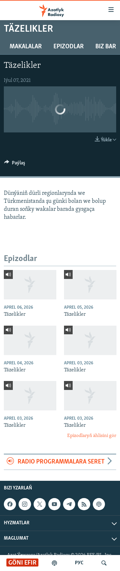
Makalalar (26, 47)
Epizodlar (68, 47)
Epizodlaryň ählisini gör (91, 435)
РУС (79, 563)
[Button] (14, 164)
